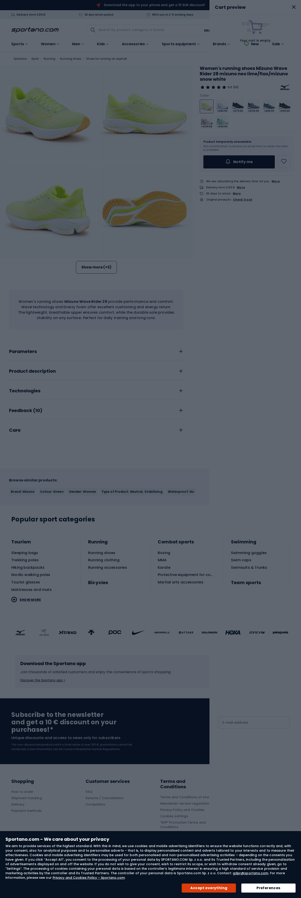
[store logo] (35, 30)
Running (50, 59)
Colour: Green (51, 491)
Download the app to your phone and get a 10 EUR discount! (154, 5)
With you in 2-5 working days (172, 15)
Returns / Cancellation (104, 798)
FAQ (89, 791)
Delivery (17, 804)
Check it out (242, 199)
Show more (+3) (96, 267)
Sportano (20, 59)
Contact (238, 15)
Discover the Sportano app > (42, 680)
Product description (32, 371)
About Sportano (248, 791)
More (276, 181)
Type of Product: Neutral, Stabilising (131, 491)
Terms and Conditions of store (186, 797)
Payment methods (26, 810)
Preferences (268, 888)
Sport (35, 59)
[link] (257, 30)
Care (15, 430)
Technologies (24, 391)
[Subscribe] (254, 740)
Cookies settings (174, 816)
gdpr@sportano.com (250, 873)
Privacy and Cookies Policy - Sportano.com (89, 877)
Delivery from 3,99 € (31, 15)
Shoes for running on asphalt (106, 59)
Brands (219, 44)
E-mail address (235, 722)
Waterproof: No (181, 491)
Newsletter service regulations (185, 803)
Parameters (23, 352)
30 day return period (99, 15)
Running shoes (70, 59)
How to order (22, 791)
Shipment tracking (26, 798)
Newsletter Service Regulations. (98, 749)
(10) (235, 87)
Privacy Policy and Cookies (182, 810)
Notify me (239, 162)
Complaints (95, 804)
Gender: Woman (82, 491)
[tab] (96, 350)
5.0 (230, 87)
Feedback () (25, 411)
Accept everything (209, 888)
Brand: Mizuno (23, 491)
